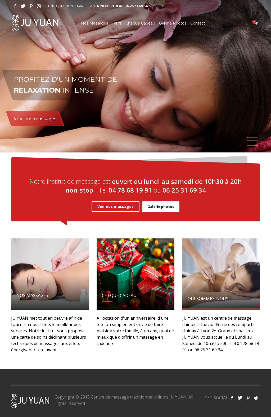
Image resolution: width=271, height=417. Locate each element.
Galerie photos (160, 206)
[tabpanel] (135, 77)
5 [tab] (252, 145)
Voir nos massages (35, 118)
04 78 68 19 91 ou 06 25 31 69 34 (121, 6)
